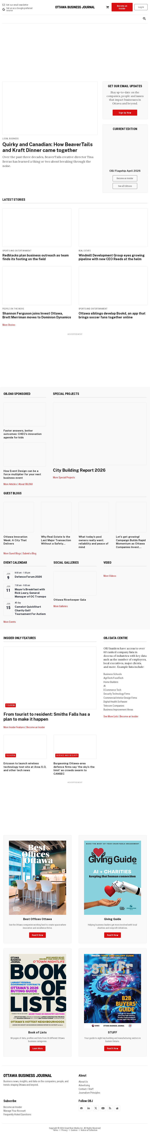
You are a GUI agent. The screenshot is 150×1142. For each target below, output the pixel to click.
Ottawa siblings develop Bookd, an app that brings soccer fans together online (112, 315)
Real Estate (85, 251)
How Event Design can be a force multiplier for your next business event (22, 474)
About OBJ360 (25, 484)
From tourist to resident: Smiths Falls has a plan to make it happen (47, 717)
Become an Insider (35, 727)
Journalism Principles (89, 1092)
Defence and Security (67, 755)
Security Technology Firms (117, 694)
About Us (83, 1081)
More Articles (10, 484)
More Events (10, 621)
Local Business (10, 139)
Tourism (10, 705)
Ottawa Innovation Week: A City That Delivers (15, 540)
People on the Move (13, 309)
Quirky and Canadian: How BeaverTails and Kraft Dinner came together (47, 147)
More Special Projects (64, 477)
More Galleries (61, 606)
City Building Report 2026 (79, 470)
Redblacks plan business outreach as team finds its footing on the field (35, 257)
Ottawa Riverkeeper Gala (70, 599)
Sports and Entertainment (16, 251)
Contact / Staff (86, 1089)
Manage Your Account (15, 1110)
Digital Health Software (115, 701)
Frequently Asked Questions (17, 1114)
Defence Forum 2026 (28, 576)
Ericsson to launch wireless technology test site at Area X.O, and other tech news (25, 767)
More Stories (8, 324)
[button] (144, 19)
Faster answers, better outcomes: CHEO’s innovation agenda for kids (23, 434)
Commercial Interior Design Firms (120, 697)
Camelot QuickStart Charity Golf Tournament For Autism (30, 610)
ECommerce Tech (112, 690)
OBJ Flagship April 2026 (125, 170)
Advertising (84, 1085)
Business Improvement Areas (118, 709)
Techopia (10, 755)
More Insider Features (14, 727)
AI (105, 686)
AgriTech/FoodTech (113, 678)
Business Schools (113, 674)
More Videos (110, 576)
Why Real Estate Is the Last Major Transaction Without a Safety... (56, 540)
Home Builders (111, 682)
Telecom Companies (114, 705)
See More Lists (111, 716)
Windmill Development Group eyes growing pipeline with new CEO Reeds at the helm (112, 257)
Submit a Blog (29, 553)
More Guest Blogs (12, 553)
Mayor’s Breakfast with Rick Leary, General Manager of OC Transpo (30, 593)
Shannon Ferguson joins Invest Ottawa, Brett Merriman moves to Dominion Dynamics (36, 315)
